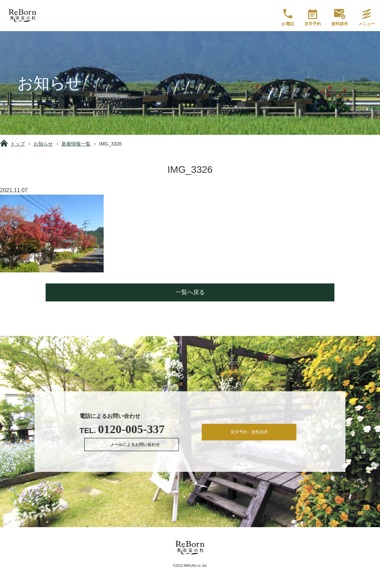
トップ (17, 144)
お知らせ (43, 144)
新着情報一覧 (76, 144)
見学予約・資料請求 (249, 433)
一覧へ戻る (190, 292)
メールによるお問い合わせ (137, 445)
